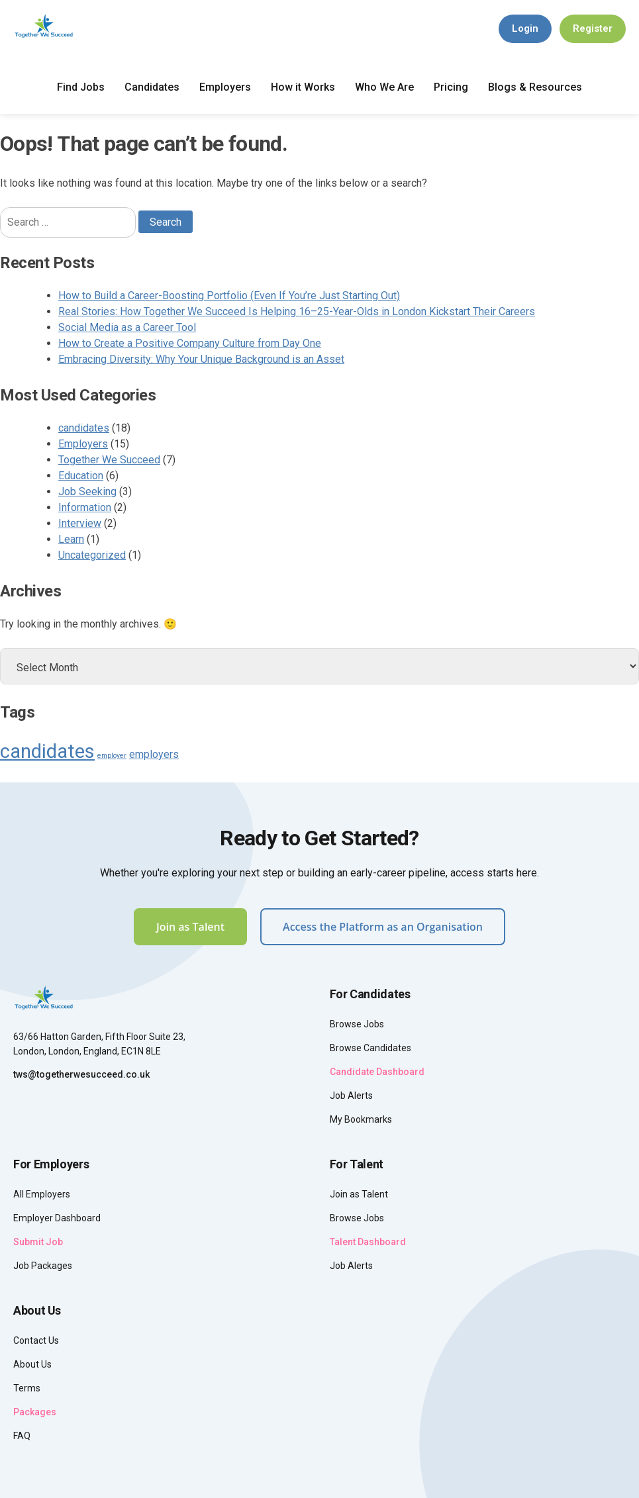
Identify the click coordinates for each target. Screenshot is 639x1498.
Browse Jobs (357, 1024)
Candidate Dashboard (377, 1071)
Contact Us (36, 1340)
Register (593, 28)
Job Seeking (87, 491)
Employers (225, 87)
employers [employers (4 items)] (154, 754)
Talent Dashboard (368, 1242)
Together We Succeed (109, 459)
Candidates (151, 87)
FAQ (21, 1435)
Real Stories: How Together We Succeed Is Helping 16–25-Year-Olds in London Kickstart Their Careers (296, 311)
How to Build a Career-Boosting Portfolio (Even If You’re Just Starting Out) (229, 295)
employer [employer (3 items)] (111, 755)
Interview (79, 523)
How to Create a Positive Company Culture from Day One (189, 343)
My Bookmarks (361, 1119)
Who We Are (384, 87)
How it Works (303, 87)
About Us (32, 1364)
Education (80, 475)
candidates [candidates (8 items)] (47, 751)
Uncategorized (92, 555)
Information (84, 507)
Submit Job (38, 1242)
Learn (71, 539)
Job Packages (42, 1265)
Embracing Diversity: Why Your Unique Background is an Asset (201, 359)
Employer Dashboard (57, 1218)
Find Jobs (81, 87)
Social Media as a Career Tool (127, 327)
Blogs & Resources (535, 87)
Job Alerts (351, 1095)
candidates (83, 428)
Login (525, 28)
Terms (26, 1388)
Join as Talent (190, 926)
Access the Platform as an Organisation (383, 926)
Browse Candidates (370, 1048)
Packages (34, 1412)
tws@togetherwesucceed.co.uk (81, 1074)
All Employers (41, 1194)
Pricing (451, 87)
